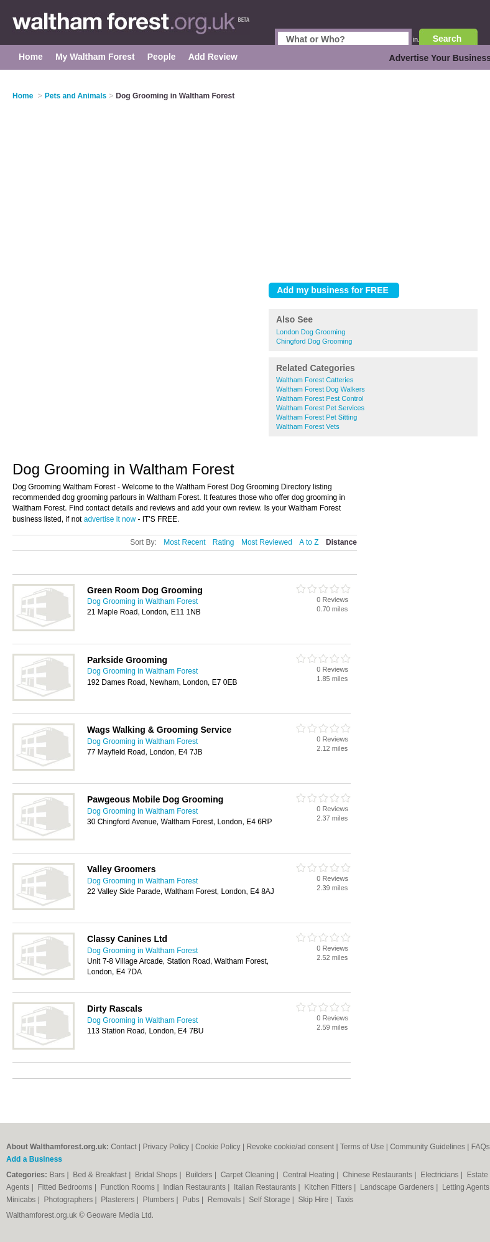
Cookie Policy (218, 1146)
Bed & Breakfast (101, 1174)
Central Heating (310, 1174)
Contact (123, 1146)
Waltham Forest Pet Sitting (316, 417)
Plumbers (160, 1199)
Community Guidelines (427, 1146)
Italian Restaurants (266, 1187)
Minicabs (22, 1199)
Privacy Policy (165, 1146)
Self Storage (270, 1199)
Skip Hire (314, 1199)
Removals (225, 1199)
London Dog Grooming (310, 332)
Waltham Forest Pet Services (320, 408)
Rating (223, 542)
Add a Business (34, 1159)
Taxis (344, 1199)
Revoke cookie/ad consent (290, 1146)
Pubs (191, 1199)
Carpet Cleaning (249, 1174)
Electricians (440, 1174)
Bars (58, 1174)
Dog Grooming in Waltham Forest (142, 601)
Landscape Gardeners (398, 1187)
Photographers (69, 1199)
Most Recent (184, 542)
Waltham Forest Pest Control (320, 398)
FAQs (480, 1146)
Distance (341, 542)
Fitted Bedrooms (66, 1187)
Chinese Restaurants (378, 1174)
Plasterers (118, 1199)
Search (447, 39)
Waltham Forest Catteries (314, 379)
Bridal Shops (157, 1174)
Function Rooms (129, 1187)
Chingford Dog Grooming (314, 341)
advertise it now (110, 519)
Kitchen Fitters (329, 1187)
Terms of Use (362, 1146)
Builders (200, 1174)
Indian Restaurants (195, 1187)
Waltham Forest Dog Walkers (320, 389)
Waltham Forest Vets (308, 426)
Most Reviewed (266, 542)
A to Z (308, 542)
